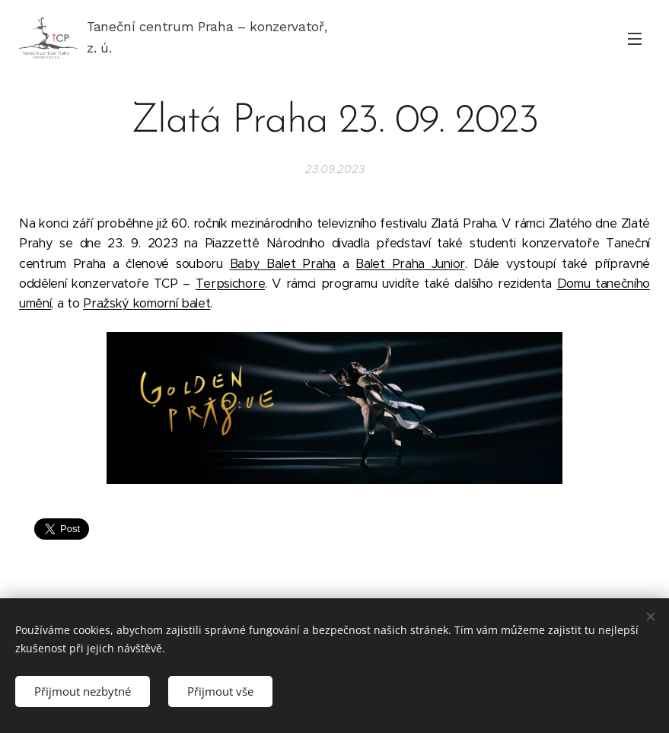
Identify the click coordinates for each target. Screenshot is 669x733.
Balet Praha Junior (410, 264)
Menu (635, 39)
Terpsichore (230, 284)
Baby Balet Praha (283, 264)
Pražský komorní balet (146, 303)
